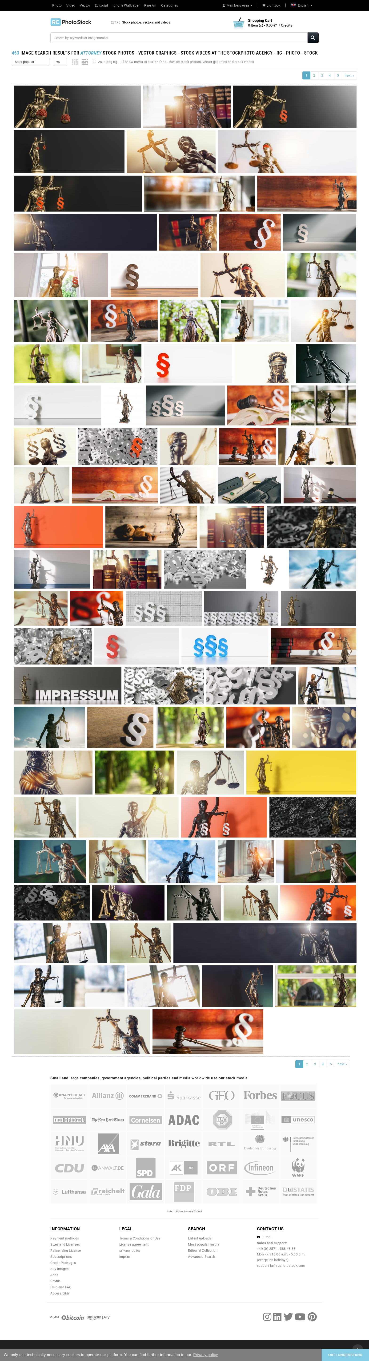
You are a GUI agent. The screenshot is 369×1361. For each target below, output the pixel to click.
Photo (57, 5)
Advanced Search (201, 1257)
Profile (55, 1281)
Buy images (59, 1269)
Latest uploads (200, 1238)
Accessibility (60, 1293)
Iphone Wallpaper (126, 5)
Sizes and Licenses (65, 1244)
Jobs (54, 1275)
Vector (85, 5)
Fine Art (150, 5)
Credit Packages (63, 1263)
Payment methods (64, 1238)
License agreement (134, 1244)
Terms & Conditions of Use (139, 1238)
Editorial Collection (202, 1250)
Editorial (101, 5)
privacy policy (130, 1250)
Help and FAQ (61, 1287)
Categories (169, 5)
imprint (125, 1257)
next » (349, 75)
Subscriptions (61, 1257)
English (302, 5)
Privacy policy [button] (205, 1355)
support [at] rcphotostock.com (281, 1265)
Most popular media (203, 1244)
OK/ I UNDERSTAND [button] (345, 1355)
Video (70, 5)
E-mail (267, 1237)
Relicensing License (65, 1250)
